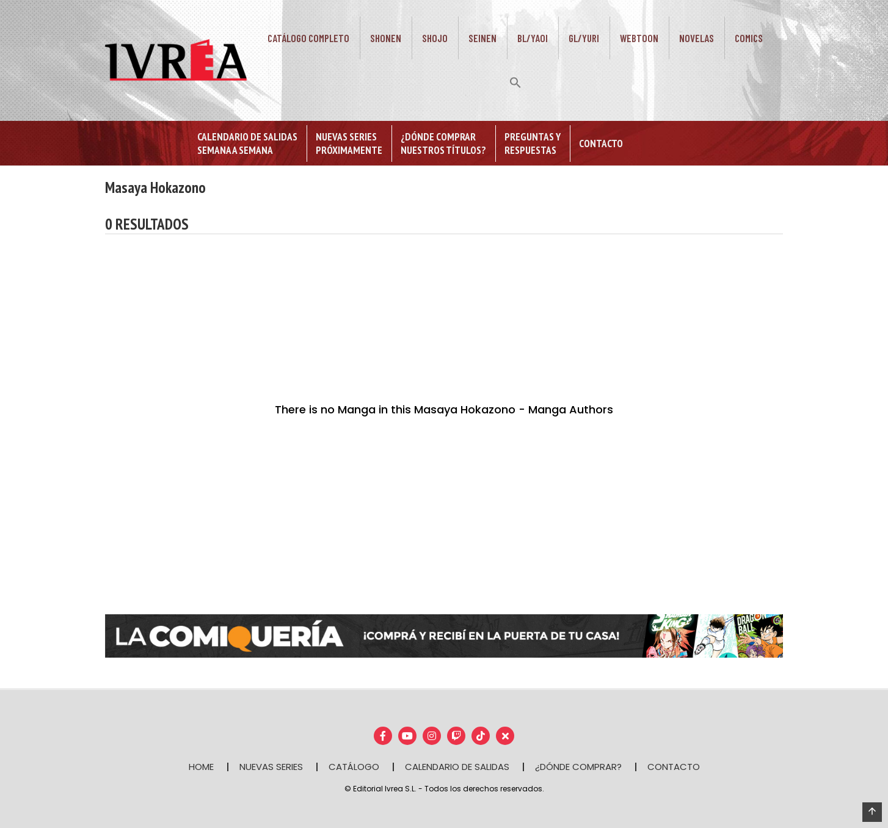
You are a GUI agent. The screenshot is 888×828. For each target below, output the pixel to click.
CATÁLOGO (354, 766)
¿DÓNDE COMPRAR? (578, 766)
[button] (515, 81)
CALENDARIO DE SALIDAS (457, 766)
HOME (201, 766)
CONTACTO (673, 766)
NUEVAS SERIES (271, 766)
